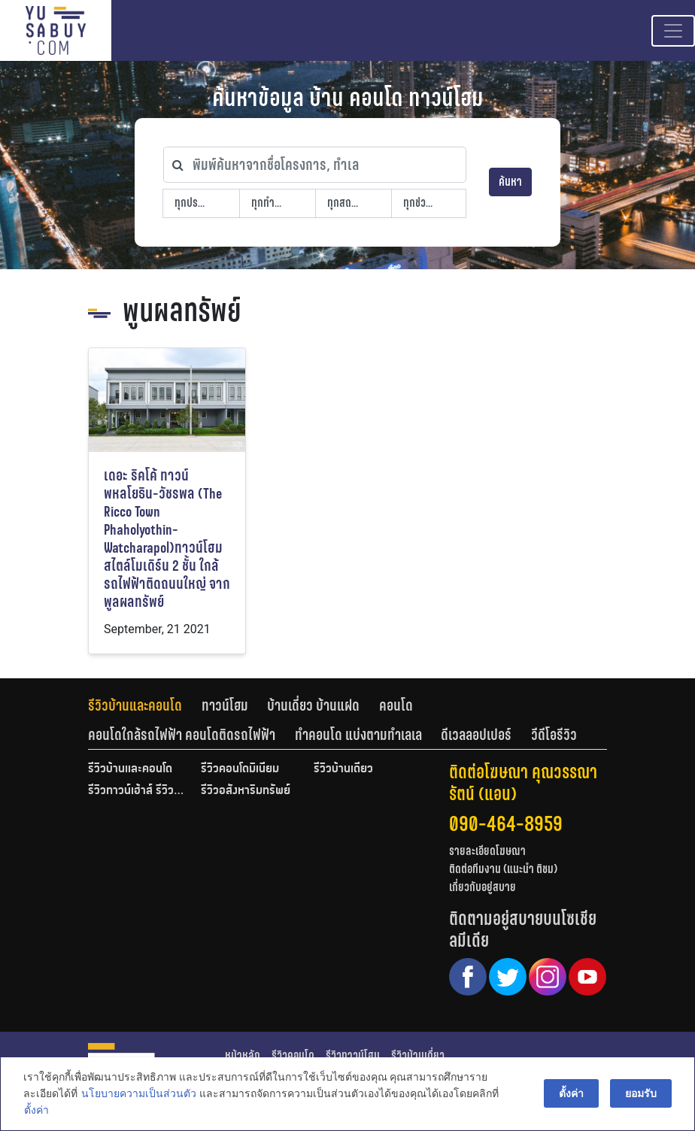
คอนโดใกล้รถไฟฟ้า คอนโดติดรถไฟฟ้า (181, 734)
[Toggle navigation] (673, 31)
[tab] (145, 705)
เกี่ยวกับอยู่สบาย (482, 887)
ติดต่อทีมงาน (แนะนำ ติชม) (503, 869)
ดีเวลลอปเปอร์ (476, 734)
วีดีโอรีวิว (554, 734)
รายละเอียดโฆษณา (487, 851)
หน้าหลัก (242, 1055)
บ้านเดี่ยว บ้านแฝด (313, 705)
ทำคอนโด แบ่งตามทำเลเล (358, 734)
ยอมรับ (641, 1094)
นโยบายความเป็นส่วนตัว (137, 1094)
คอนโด (396, 705)
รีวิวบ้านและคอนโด (135, 705)
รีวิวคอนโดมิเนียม (240, 769)
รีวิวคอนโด (293, 1055)
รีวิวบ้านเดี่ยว (343, 769)
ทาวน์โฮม (225, 705)
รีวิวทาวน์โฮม (353, 1055)
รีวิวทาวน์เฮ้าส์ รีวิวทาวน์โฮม (137, 791)
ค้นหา (510, 181)
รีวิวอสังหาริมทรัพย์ (245, 791)
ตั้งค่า (35, 1111)
